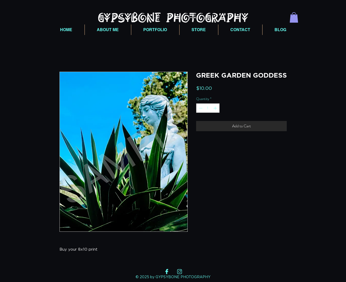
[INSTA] (179, 271)
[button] (294, 17)
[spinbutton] (207, 108)
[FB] (166, 271)
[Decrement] (200, 108)
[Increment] (215, 108)
